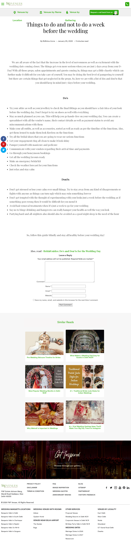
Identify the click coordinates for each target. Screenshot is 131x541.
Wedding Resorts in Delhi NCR (77, 516)
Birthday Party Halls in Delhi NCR (78, 524)
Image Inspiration (61, 487)
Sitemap (82, 487)
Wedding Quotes (60, 491)
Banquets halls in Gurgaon (10, 531)
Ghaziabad (101, 524)
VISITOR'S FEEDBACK (87, 495)
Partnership (84, 491)
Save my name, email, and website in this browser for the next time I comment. (66, 300)
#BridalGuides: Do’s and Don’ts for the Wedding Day (71, 250)
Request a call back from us (104, 13)
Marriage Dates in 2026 (74, 531)
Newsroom (70, 538)
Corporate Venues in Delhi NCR (77, 520)
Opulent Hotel (38, 516)
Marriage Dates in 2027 (74, 535)
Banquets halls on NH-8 (10, 527)
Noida (100, 520)
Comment (40, 282)
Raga (35, 527)
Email (48, 291)
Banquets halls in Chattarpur (11, 520)
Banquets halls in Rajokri (10, 524)
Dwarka (100, 531)
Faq (54, 484)
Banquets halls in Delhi (9, 513)
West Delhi (102, 516)
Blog (80, 484)
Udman (35, 513)
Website (48, 295)
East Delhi (101, 513)
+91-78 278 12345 (127, 4)
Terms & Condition (35, 491)
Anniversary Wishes (62, 495)
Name (48, 286)
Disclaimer (32, 487)
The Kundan (37, 524)
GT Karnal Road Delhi (106, 527)
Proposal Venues (72, 513)
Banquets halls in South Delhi (12, 516)
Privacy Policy (34, 484)
